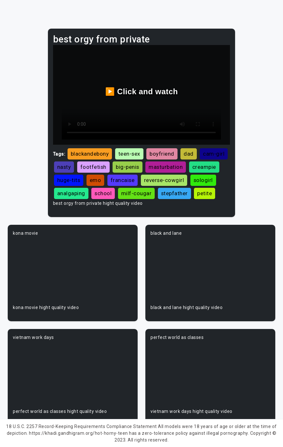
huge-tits (68, 180)
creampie (204, 167)
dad (189, 154)
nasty (64, 167)
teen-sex (129, 154)
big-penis (127, 167)
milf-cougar (136, 193)
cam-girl (213, 154)
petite (204, 193)
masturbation (166, 167)
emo (95, 180)
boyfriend (162, 154)
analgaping (71, 193)
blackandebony (90, 154)
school (103, 193)
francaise (123, 180)
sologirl (203, 180)
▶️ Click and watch (141, 91)
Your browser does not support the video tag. (72, 270)
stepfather (174, 193)
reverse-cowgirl (164, 180)
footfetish (93, 167)
